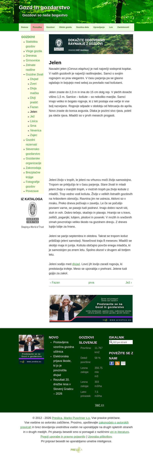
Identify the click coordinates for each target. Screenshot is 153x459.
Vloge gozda (34, 51)
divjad (76, 264)
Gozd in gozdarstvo (44, 7)
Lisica (34, 121)
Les (111, 27)
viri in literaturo (119, 432)
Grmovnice (33, 60)
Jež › (129, 282)
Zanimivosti (123, 27)
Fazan (34, 107)
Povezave (32, 191)
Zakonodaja (33, 167)
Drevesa (31, 55)
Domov (24, 27)
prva (90, 282)
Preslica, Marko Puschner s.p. (71, 418)
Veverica (35, 130)
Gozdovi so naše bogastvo (45, 15)
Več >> (99, 405)
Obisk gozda (65, 27)
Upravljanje (99, 27)
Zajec (33, 135)
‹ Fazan (55, 282)
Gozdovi (50, 27)
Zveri (33, 83)
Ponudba (37, 27)
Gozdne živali (34, 74)
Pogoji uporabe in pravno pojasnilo (63, 436)
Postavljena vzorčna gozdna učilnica (63, 347)
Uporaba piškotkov (100, 436)
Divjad (34, 79)
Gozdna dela (82, 27)
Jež (32, 116)
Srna (33, 125)
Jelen (33, 111)
